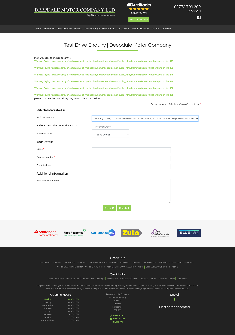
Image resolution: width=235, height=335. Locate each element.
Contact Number (46, 157)
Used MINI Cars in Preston (184, 262)
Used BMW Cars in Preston (51, 262)
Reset (124, 208)
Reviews (144, 29)
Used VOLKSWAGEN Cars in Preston (162, 267)
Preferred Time (45, 133)
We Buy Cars (108, 29)
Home (39, 29)
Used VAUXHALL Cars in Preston (129, 267)
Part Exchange (92, 29)
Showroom (49, 29)
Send (109, 208)
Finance (78, 29)
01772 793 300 (187, 7)
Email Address (44, 165)
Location (166, 29)
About (135, 29)
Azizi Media (182, 279)
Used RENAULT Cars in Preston (99, 267)
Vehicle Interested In (48, 117)
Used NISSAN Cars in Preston (70, 267)
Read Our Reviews (139, 19)
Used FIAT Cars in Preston (76, 262)
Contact (155, 29)
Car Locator (123, 29)
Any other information (48, 181)
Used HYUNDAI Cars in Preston (104, 262)
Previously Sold (64, 29)
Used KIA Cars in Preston (131, 262)
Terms (172, 279)
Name (40, 149)
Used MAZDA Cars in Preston (157, 262)
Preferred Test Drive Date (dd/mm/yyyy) (57, 125)
